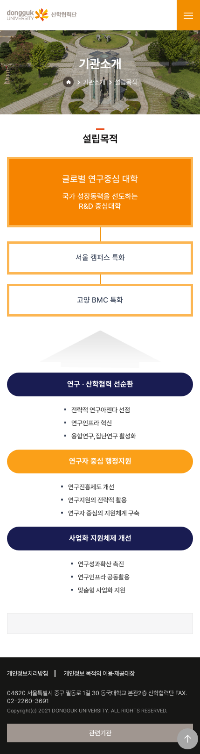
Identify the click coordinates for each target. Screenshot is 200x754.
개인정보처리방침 (27, 673)
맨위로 (187, 738)
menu (188, 15)
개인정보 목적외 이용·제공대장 (99, 673)
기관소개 (94, 82)
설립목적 (126, 82)
